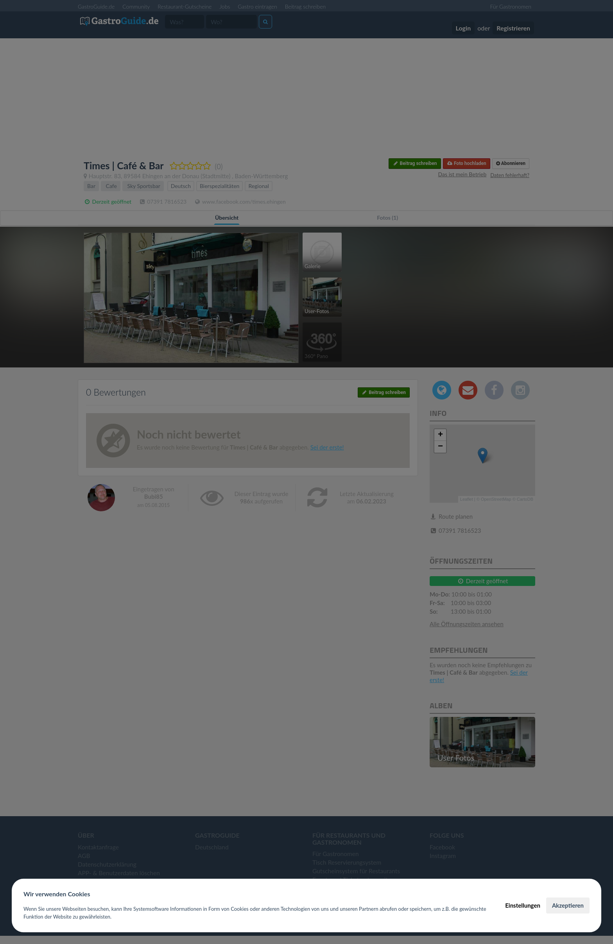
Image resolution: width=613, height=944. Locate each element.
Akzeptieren (568, 905)
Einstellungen (522, 905)
